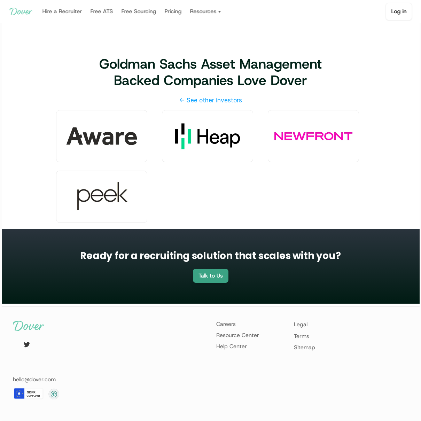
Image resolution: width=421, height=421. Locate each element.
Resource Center (237, 335)
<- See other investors (210, 100)
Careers (226, 324)
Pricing (172, 11)
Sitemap (304, 347)
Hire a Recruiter (62, 11)
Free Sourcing (138, 11)
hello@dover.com (34, 379)
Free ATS (101, 11)
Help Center (231, 346)
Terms (301, 336)
